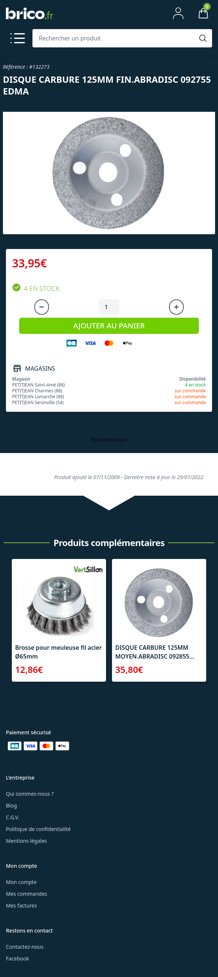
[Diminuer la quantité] (41, 307)
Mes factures (21, 905)
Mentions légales (26, 840)
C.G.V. (12, 817)
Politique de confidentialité (38, 829)
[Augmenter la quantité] (176, 307)
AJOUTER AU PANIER (109, 326)
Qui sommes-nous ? (30, 793)
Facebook (17, 958)
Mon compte (21, 881)
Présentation (109, 440)
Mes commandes (26, 893)
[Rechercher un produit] (115, 38)
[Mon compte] (178, 13)
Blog (11, 805)
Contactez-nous (24, 946)
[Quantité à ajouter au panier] (109, 307)
